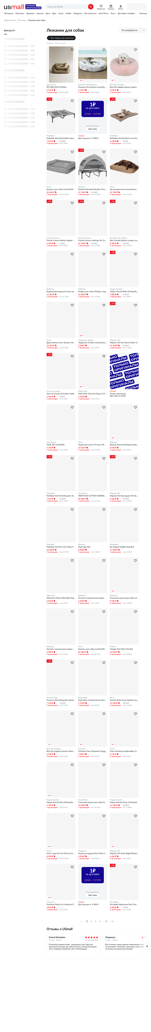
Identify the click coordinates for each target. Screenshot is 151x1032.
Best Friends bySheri (118, 238)
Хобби (68, 13)
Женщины (8, 13)
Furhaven (82, 749)
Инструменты (90, 13)
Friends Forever (53, 238)
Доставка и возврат (126, 13)
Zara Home (51, 85)
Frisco (112, 749)
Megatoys (82, 851)
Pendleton (114, 544)
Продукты (77, 13)
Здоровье (30, 13)
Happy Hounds (116, 289)
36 (106, 921)
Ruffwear (50, 289)
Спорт (61, 13)
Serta (112, 698)
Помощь (143, 13)
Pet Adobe (114, 902)
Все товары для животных (62, 38)
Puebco (113, 646)
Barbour (81, 544)
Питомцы (115, 13)
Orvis (49, 187)
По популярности (129, 30)
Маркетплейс (10, 20)
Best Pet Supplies (117, 85)
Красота (40, 13)
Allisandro (51, 595)
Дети (48, 13)
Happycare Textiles (86, 340)
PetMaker (51, 136)
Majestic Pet (115, 340)
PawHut (81, 187)
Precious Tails (52, 698)
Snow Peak (82, 800)
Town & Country (53, 391)
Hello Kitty (82, 391)
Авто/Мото (103, 13)
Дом (54, 13)
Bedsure (113, 442)
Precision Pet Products (87, 85)
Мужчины (19, 13)
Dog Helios (82, 698)
